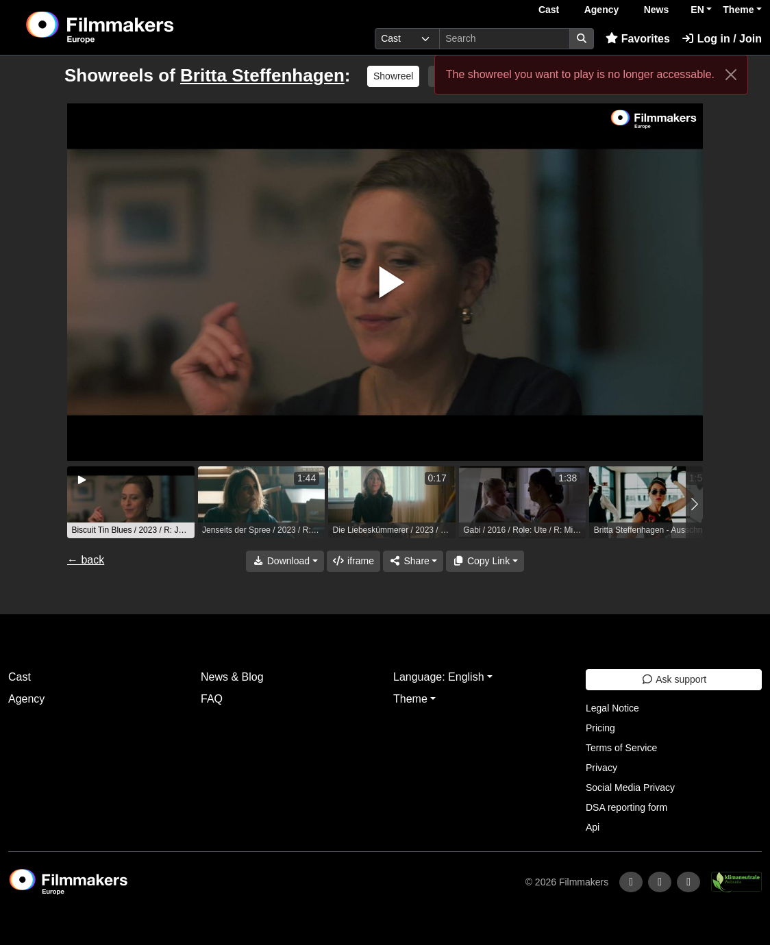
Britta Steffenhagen (262, 75)
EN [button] (697, 9)
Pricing (600, 727)
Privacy (601, 767)
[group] (131, 502)
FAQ (212, 699)
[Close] (731, 74)
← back (85, 560)
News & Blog (232, 677)
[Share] (413, 561)
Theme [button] (738, 9)
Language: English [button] (438, 677)
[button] (694, 504)
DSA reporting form (626, 807)
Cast (548, 9)
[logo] (134, 27)
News (656, 9)
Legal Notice (612, 708)
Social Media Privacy (630, 787)
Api (592, 827)
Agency (601, 9)
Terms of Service (621, 747)
